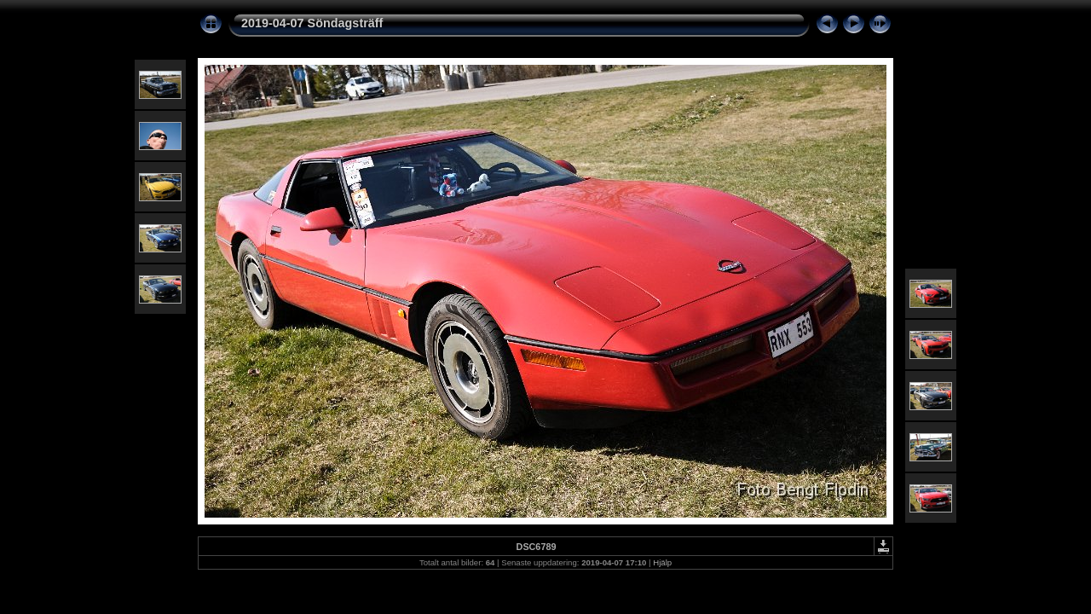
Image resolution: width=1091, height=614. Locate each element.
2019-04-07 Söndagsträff (312, 23)
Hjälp (662, 562)
